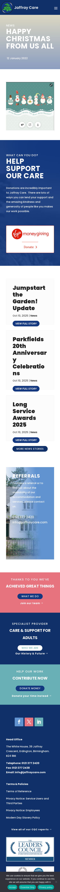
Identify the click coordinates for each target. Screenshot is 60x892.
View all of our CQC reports (30, 829)
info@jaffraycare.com (30, 772)
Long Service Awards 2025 (24, 414)
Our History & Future (30, 653)
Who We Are (30, 648)
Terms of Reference (18, 791)
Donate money (30, 688)
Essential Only (27, 887)
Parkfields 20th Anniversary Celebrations (30, 356)
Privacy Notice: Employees (23, 810)
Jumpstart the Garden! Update (29, 298)
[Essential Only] (56, 881)
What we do (30, 596)
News (33, 316)
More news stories (30, 449)
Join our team (30, 603)
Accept (12, 887)
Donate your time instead (30, 696)
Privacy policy (45, 887)
